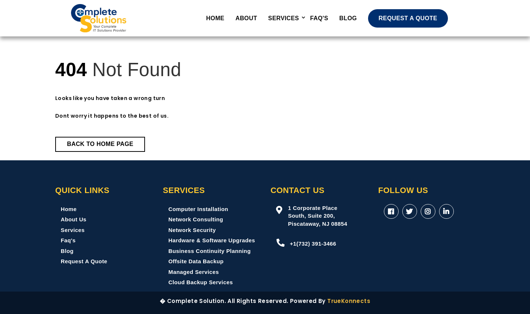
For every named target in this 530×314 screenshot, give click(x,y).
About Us (73, 219)
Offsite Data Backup (196, 261)
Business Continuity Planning (210, 251)
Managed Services (194, 272)
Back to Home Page (100, 144)
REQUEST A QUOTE (408, 18)
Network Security (192, 230)
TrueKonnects (348, 301)
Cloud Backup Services (201, 282)
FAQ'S (319, 18)
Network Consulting (196, 219)
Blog (348, 18)
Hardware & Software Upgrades (212, 240)
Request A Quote (84, 261)
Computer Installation (199, 209)
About (246, 18)
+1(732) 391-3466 (306, 243)
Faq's (68, 240)
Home (215, 18)
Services (283, 18)
